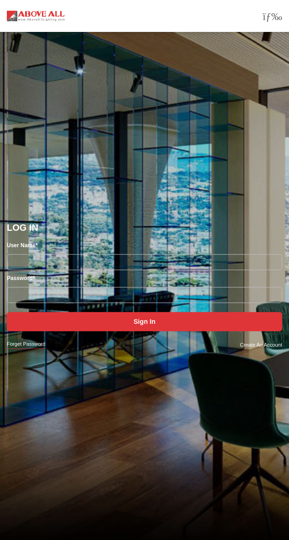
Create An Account (261, 345)
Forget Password (26, 344)
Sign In (144, 322)
